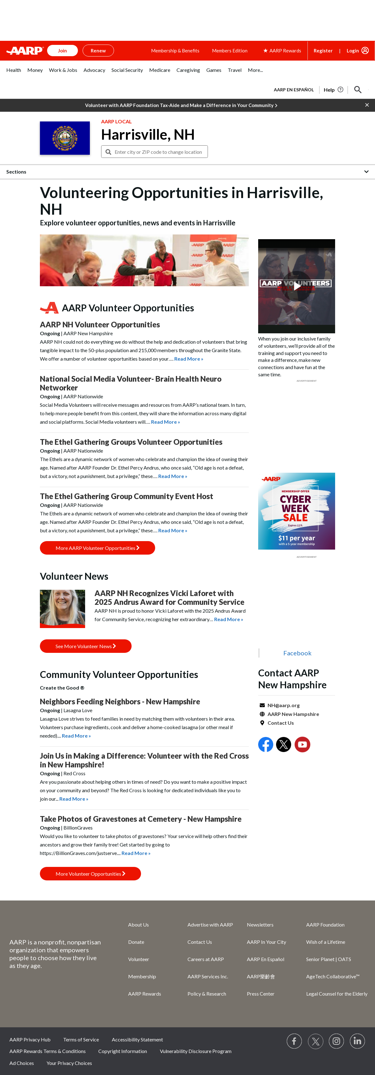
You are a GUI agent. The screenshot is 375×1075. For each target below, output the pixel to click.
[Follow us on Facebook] (294, 1041)
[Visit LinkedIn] (358, 1041)
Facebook (297, 653)
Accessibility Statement (137, 1039)
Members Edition (229, 50)
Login (353, 50)
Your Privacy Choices (69, 1063)
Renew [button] (98, 50)
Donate (136, 942)
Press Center (260, 994)
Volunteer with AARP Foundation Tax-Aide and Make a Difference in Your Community (181, 105)
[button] (358, 90)
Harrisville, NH (148, 134)
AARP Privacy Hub (30, 1039)
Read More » (189, 359)
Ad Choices (21, 1063)
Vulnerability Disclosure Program (195, 1051)
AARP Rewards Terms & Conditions (47, 1051)
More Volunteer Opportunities (90, 874)
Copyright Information (122, 1051)
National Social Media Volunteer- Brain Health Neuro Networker (130, 383)
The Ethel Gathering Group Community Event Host (126, 496)
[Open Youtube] (302, 745)
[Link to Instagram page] (337, 1041)
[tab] (13, 73)
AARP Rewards (144, 994)
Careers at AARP (206, 959)
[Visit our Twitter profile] (315, 1041)
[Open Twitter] (283, 745)
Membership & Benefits (175, 50)
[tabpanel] (318, 89)
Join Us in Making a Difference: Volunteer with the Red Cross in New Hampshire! (144, 760)
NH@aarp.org (284, 705)
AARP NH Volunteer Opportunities (100, 324)
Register (323, 50)
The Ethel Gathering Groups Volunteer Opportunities (131, 441)
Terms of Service (81, 1039)
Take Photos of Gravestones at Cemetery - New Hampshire (141, 818)
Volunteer (138, 959)
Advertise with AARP (210, 924)
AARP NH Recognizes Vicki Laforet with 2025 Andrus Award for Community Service (169, 597)
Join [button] (62, 50)
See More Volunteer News (86, 646)
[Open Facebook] (265, 745)
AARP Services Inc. (208, 976)
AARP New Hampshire (293, 714)
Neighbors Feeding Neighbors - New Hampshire (120, 701)
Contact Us (281, 723)
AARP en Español (294, 89)
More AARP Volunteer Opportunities (97, 548)
